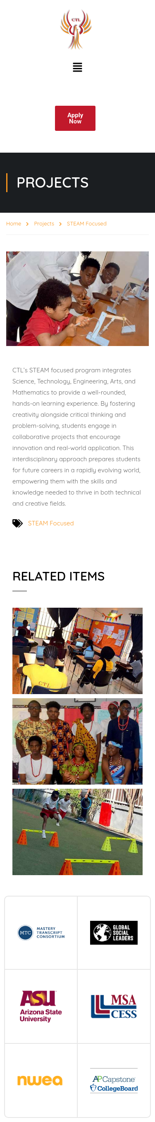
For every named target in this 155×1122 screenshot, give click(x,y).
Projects (44, 223)
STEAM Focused (51, 523)
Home (13, 223)
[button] (77, 68)
